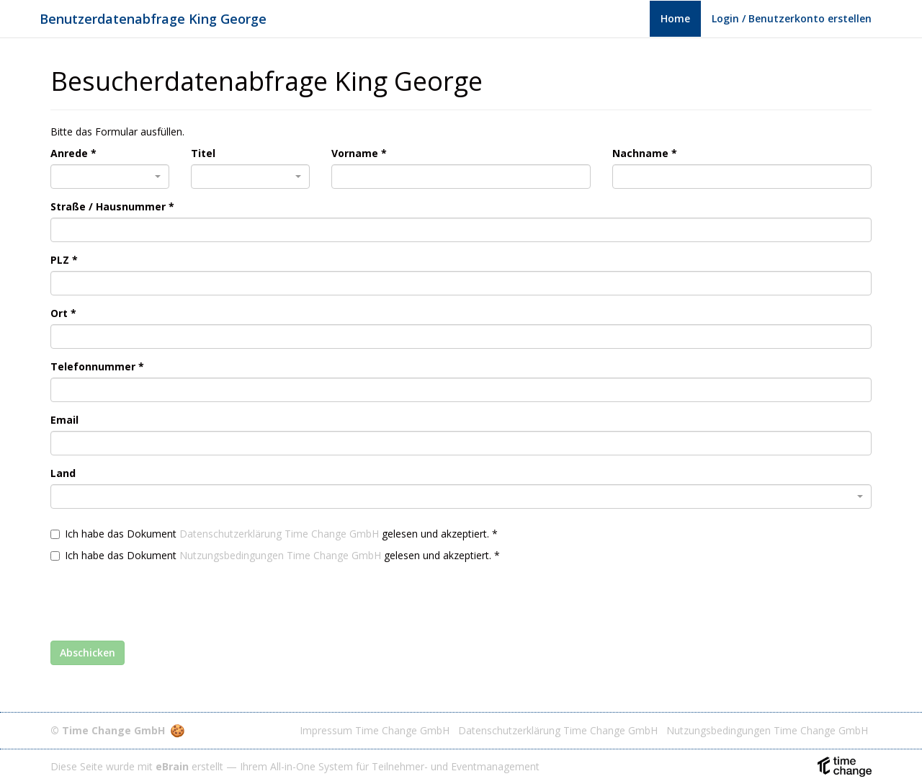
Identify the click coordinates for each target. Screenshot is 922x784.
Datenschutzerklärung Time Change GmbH (279, 533)
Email (64, 420)
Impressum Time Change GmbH (374, 730)
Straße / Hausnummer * (112, 206)
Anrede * (73, 153)
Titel (203, 153)
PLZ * (64, 260)
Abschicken (87, 652)
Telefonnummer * (97, 366)
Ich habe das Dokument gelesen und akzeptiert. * (274, 533)
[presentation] (159, 598)
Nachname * (644, 153)
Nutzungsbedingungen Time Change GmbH (280, 555)
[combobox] (109, 176)
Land (63, 473)
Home (675, 18)
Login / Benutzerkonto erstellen (792, 18)
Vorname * (359, 153)
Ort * (63, 313)
